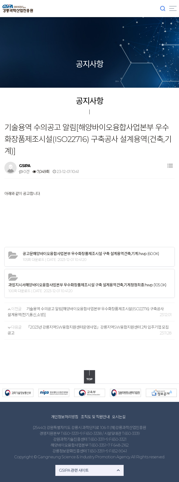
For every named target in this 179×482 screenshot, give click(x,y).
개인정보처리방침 (64, 417)
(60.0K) (91, 253)
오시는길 (119, 417)
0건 (24, 171)
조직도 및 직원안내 (95, 417)
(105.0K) (87, 285)
